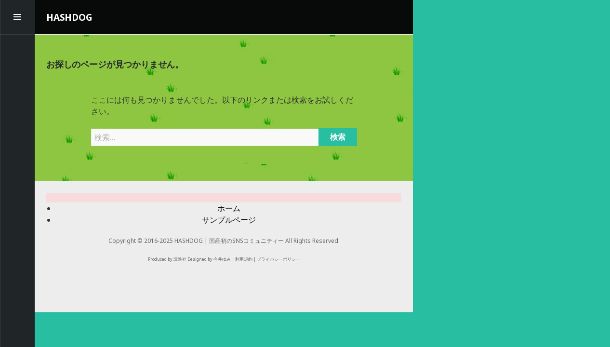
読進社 (179, 259)
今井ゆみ (222, 259)
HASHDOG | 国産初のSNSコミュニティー (229, 241)
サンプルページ (229, 219)
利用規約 (243, 259)
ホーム (228, 208)
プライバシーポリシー (278, 259)
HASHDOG (69, 17)
